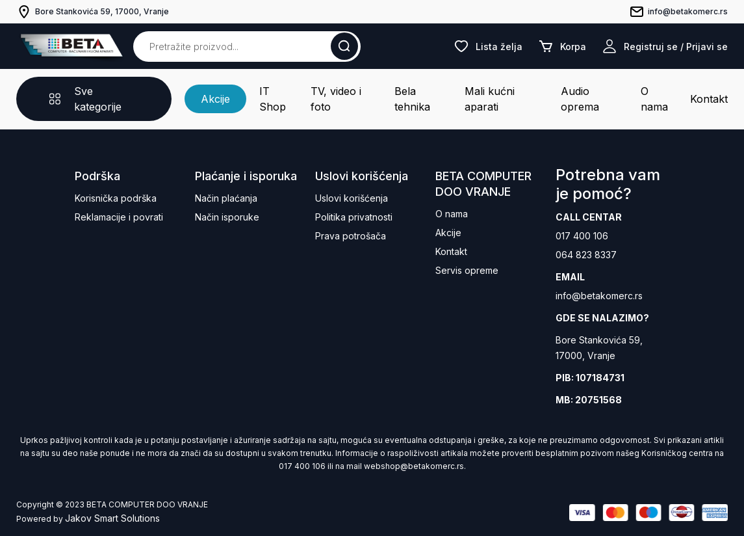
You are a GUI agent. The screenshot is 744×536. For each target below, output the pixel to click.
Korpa (562, 46)
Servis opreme (466, 270)
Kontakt (709, 98)
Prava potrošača (350, 235)
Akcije (215, 98)
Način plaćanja (226, 198)
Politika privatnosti (353, 216)
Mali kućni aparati (490, 99)
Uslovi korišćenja (351, 198)
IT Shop (272, 99)
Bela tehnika (412, 99)
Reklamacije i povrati (119, 216)
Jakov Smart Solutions (112, 518)
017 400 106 (582, 235)
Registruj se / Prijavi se (665, 46)
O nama (654, 99)
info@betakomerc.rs (599, 295)
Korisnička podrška (116, 198)
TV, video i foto (336, 99)
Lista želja (488, 46)
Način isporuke (227, 216)
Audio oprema (580, 99)
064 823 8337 (586, 254)
